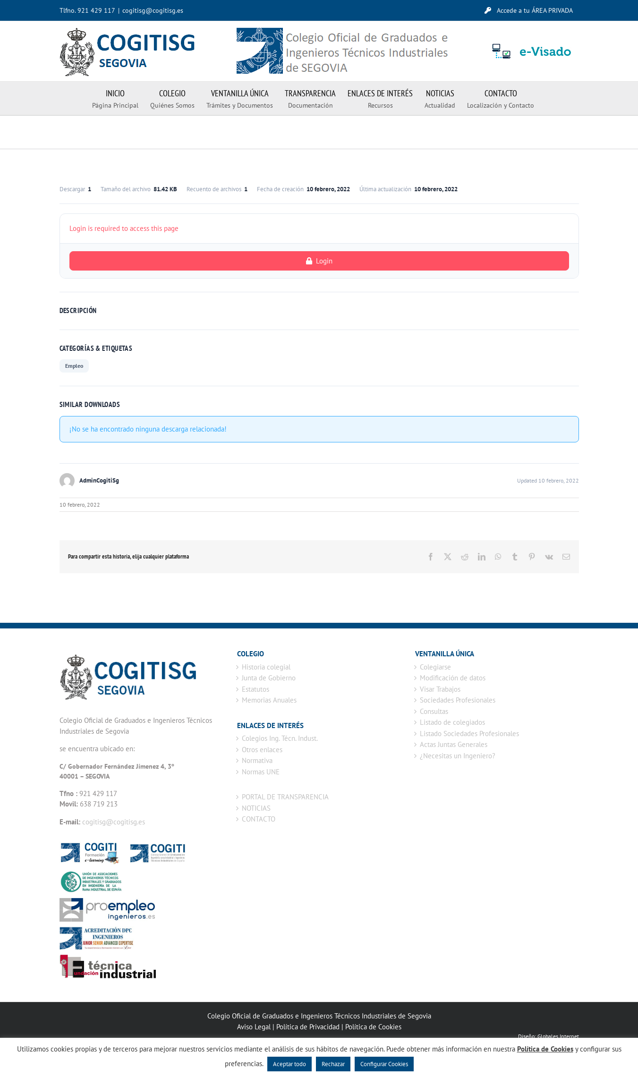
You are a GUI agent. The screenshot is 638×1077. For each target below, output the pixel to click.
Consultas (434, 711)
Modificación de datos (452, 677)
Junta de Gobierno (269, 677)
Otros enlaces (262, 749)
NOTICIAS (256, 808)
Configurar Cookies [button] (384, 1064)
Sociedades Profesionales (457, 699)
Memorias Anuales (269, 699)
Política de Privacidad (308, 1026)
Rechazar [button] (333, 1064)
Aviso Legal (254, 1026)
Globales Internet (558, 1036)
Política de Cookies (373, 1026)
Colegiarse (435, 666)
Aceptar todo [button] (289, 1064)
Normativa (257, 760)
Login (319, 260)
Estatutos (255, 689)
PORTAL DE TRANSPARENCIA (285, 796)
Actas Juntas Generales (453, 744)
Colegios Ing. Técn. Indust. (280, 738)
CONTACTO (258, 818)
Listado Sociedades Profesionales (469, 733)
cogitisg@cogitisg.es (152, 10)
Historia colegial (266, 666)
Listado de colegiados (452, 722)
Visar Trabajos (440, 689)
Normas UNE (261, 771)
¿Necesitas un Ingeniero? (457, 755)
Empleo (74, 365)
